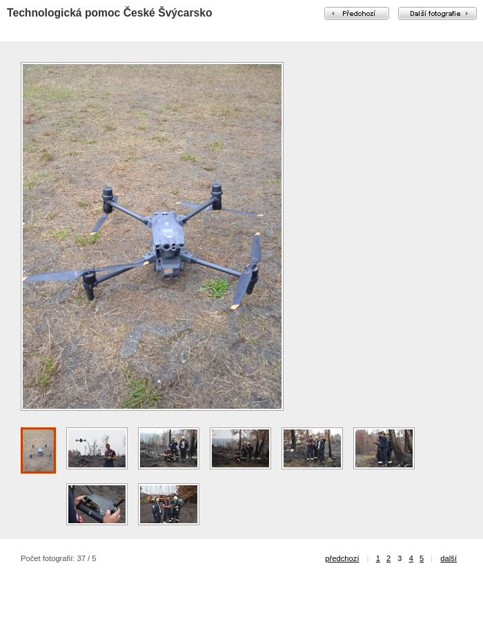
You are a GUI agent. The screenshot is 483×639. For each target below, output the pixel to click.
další (448, 558)
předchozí (342, 558)
